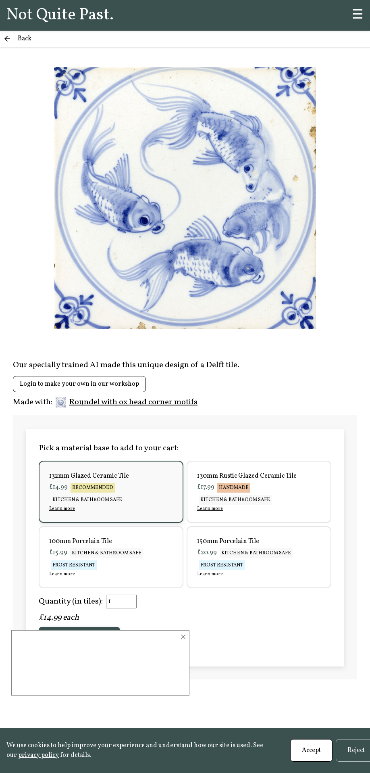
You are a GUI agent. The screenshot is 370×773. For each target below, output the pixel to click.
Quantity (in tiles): (71, 601)
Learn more (62, 509)
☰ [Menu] (358, 15)
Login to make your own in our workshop (79, 384)
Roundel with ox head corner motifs (126, 402)
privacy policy (38, 755)
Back (24, 38)
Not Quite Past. (60, 15)
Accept (311, 750)
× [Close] (183, 637)
